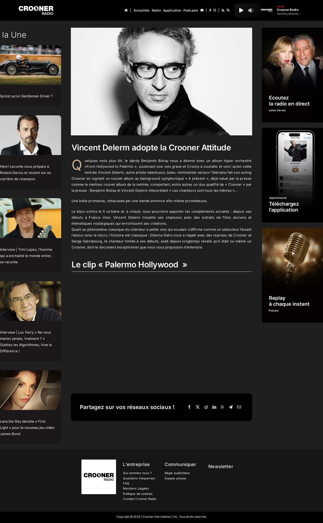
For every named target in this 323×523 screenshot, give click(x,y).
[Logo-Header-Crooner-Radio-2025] (36, 8)
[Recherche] (228, 10)
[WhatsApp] (222, 407)
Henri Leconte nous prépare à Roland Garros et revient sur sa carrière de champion (25, 172)
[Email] (239, 407)
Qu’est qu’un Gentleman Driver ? (26, 96)
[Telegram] (231, 407)
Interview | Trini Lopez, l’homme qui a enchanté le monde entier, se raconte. (26, 255)
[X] (198, 407)
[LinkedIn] (214, 407)
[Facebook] (189, 407)
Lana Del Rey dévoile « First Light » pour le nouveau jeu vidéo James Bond (27, 427)
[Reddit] (206, 407)
